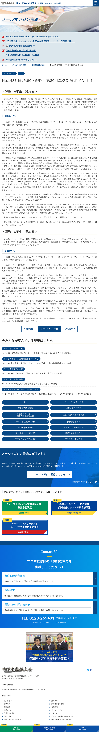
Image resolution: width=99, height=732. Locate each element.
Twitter (88, 671)
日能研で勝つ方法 (26, 73)
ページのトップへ (49, 543)
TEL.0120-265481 (38, 618)
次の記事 (69, 329)
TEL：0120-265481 (25, 3)
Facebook (91, 671)
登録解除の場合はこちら (82, 482)
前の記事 (30, 329)
